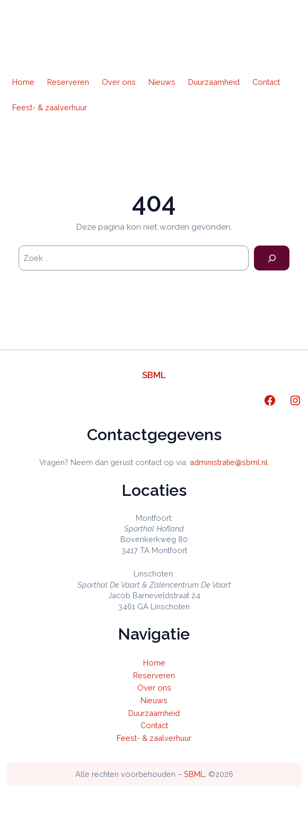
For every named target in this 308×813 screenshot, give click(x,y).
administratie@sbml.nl (229, 462)
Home (23, 81)
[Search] (271, 258)
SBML (154, 375)
